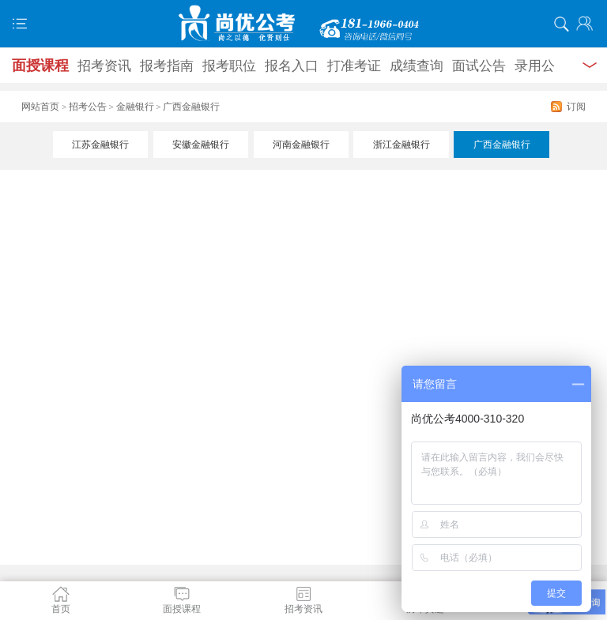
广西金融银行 (501, 144)
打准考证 (354, 65)
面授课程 (40, 65)
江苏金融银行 (100, 144)
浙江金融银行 (401, 144)
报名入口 (292, 65)
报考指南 (167, 65)
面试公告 (479, 65)
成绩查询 (416, 65)
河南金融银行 (301, 144)
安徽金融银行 (200, 144)
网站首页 (40, 106)
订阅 (576, 106)
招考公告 (88, 106)
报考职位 (229, 65)
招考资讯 (104, 65)
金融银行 (135, 106)
